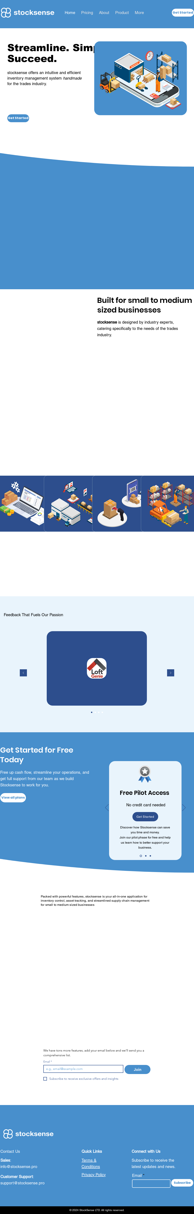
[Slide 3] (98, 712)
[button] (183, 13)
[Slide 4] (102, 712)
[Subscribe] (182, 1183)
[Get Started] (18, 118)
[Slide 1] (91, 712)
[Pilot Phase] (141, 856)
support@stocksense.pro (22, 1183)
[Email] (82, 1068)
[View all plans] (13, 797)
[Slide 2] (95, 712)
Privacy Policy (94, 1174)
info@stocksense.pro (18, 1166)
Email (47, 1061)
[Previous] (23, 673)
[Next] (170, 673)
